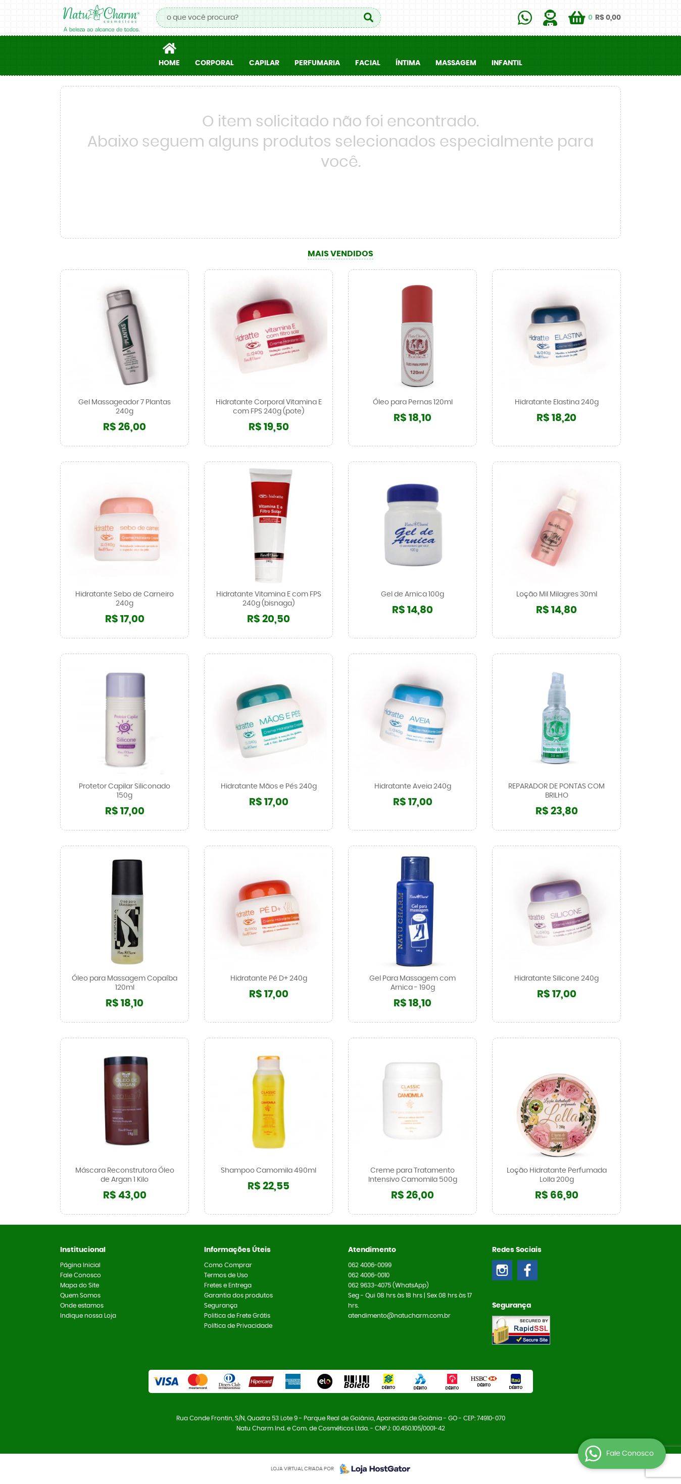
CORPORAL (214, 63)
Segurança (220, 1306)
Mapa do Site (79, 1285)
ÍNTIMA (408, 63)
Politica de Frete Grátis (237, 1316)
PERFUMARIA (317, 63)
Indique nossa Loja (88, 1316)
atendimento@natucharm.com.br (399, 1316)
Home (169, 63)
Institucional (83, 1250)
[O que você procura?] (368, 18)
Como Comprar (228, 1265)
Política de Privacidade (238, 1326)
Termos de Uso (226, 1275)
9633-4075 (388, 1285)
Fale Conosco (80, 1275)
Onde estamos (82, 1306)
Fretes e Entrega (228, 1285)
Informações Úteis (237, 1250)
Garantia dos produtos (238, 1295)
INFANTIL (507, 63)
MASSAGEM (455, 63)
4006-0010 (369, 1275)
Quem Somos (80, 1295)
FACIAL (367, 63)
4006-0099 (370, 1265)
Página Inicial (80, 1265)
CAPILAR (264, 63)
